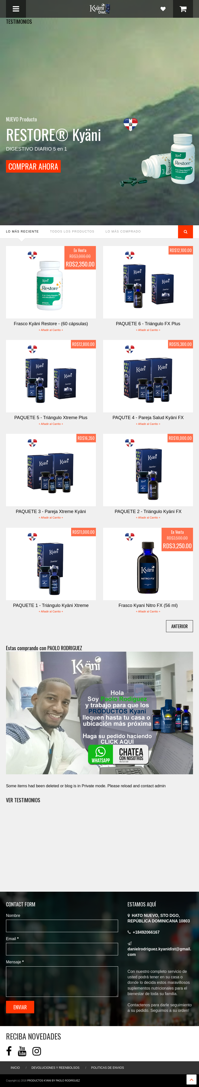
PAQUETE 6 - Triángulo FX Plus (148, 323)
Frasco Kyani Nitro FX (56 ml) (148, 605)
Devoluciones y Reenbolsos (55, 1068)
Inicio (15, 1068)
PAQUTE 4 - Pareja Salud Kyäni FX (148, 417)
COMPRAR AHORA (40, 166)
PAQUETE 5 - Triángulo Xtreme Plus (50, 417)
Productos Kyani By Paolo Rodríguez (53, 1080)
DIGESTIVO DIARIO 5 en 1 (36, 140)
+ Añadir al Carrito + (51, 329)
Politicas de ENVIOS (107, 1068)
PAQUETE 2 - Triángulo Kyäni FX (148, 511)
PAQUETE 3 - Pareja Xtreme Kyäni (51, 511)
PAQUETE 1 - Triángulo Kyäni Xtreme (51, 605)
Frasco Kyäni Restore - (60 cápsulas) (51, 323)
